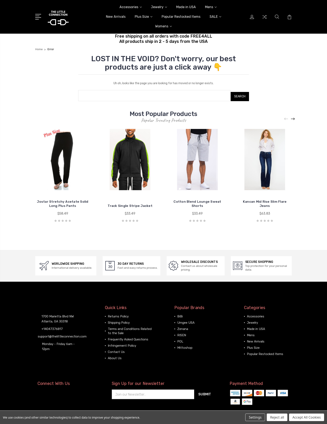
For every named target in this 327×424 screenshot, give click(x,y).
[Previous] (286, 117)
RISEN (181, 333)
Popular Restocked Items (181, 17)
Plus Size (143, 17)
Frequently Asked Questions (128, 337)
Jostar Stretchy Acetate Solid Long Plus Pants (62, 202)
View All (183, 352)
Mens (211, 7)
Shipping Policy (119, 321)
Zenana (182, 327)
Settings (255, 417)
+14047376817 (52, 327)
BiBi (180, 314)
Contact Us (116, 350)
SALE (215, 17)
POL (180, 339)
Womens (163, 26)
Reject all (277, 417)
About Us (115, 356)
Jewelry (159, 7)
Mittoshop (184, 346)
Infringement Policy (122, 344)
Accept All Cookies (306, 417)
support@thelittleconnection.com (62, 334)
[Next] (293, 117)
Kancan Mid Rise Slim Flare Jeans (264, 202)
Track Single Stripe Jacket (130, 204)
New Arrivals (116, 17)
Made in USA (186, 7)
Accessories (130, 7)
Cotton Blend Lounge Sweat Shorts (197, 202)
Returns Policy (118, 314)
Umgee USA (186, 321)
